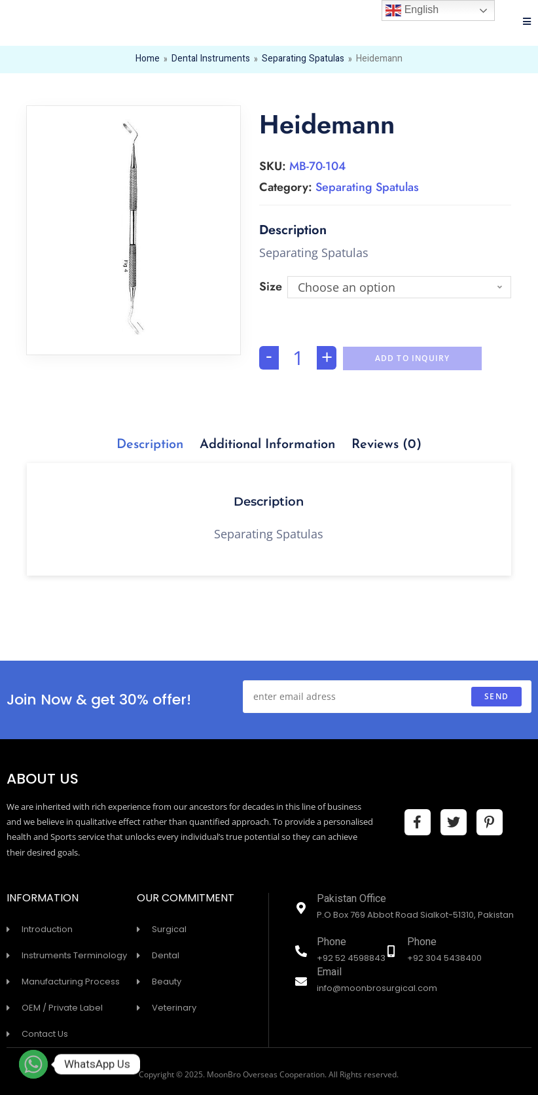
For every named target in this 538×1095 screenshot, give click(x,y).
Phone (331, 943)
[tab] (150, 444)
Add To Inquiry (412, 358)
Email (329, 973)
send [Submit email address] (496, 696)
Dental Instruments (210, 59)
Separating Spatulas (303, 59)
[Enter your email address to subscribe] (387, 696)
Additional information (267, 444)
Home (147, 59)
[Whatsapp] (33, 1064)
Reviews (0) (386, 444)
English (412, 10)
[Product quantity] (298, 358)
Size (270, 286)
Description (150, 444)
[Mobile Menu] (527, 23)
